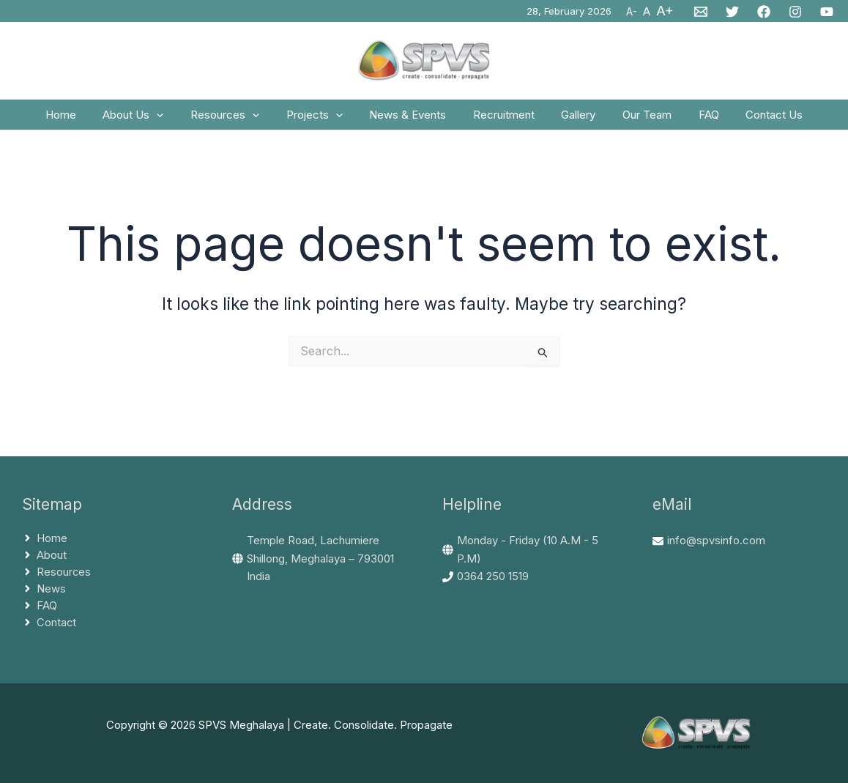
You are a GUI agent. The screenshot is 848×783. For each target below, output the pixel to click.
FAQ (692, 119)
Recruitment (501, 119)
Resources (237, 119)
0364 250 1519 (493, 576)
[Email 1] (700, 11)
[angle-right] (44, 539)
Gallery (571, 119)
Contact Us (752, 119)
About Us (150, 119)
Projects (322, 119)
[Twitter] (732, 11)
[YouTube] (826, 11)
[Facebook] (763, 11)
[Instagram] (795, 11)
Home (82, 119)
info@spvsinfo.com (716, 540)
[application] (174, 119)
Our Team (635, 119)
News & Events (410, 119)
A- (631, 12)
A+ (665, 10)
